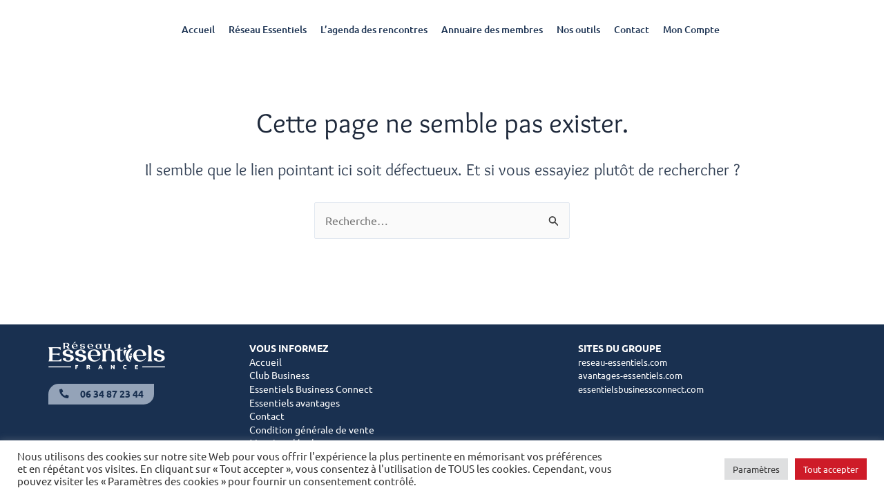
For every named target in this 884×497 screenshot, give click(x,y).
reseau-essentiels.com (626, 363)
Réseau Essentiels (268, 29)
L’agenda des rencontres (373, 29)
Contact (631, 29)
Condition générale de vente (311, 431)
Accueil (198, 29)
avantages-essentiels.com (634, 376)
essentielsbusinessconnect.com (647, 390)
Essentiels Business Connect (311, 390)
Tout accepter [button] (830, 469)
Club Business (279, 376)
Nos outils (578, 29)
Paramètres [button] (756, 469)
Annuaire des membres (492, 29)
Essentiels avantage (292, 404)
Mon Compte (691, 29)
